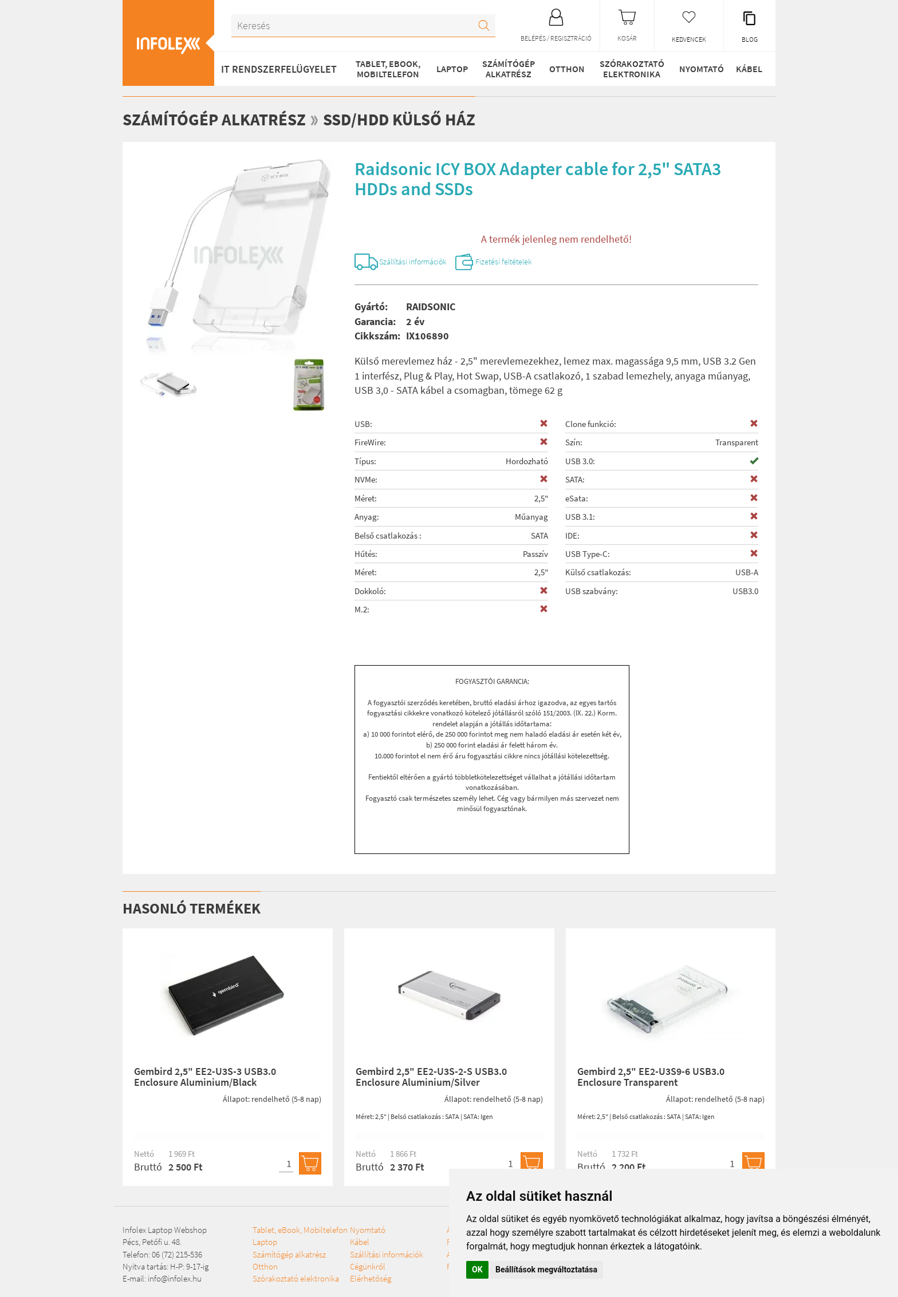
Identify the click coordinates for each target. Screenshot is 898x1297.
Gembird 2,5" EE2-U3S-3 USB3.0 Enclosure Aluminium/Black (205, 1078)
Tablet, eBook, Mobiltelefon (387, 69)
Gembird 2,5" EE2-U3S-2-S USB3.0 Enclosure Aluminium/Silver (431, 1078)
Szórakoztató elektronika (630, 69)
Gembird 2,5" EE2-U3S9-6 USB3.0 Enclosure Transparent (650, 1078)
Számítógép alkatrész (506, 69)
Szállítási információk (422, 262)
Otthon (565, 68)
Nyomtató (699, 68)
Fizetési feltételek (526, 262)
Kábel (748, 68)
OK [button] (477, 1269)
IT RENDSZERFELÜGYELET (279, 69)
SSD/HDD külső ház (406, 119)
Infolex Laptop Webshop (165, 1231)
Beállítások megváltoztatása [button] (546, 1269)
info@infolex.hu (175, 1280)
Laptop (451, 68)
